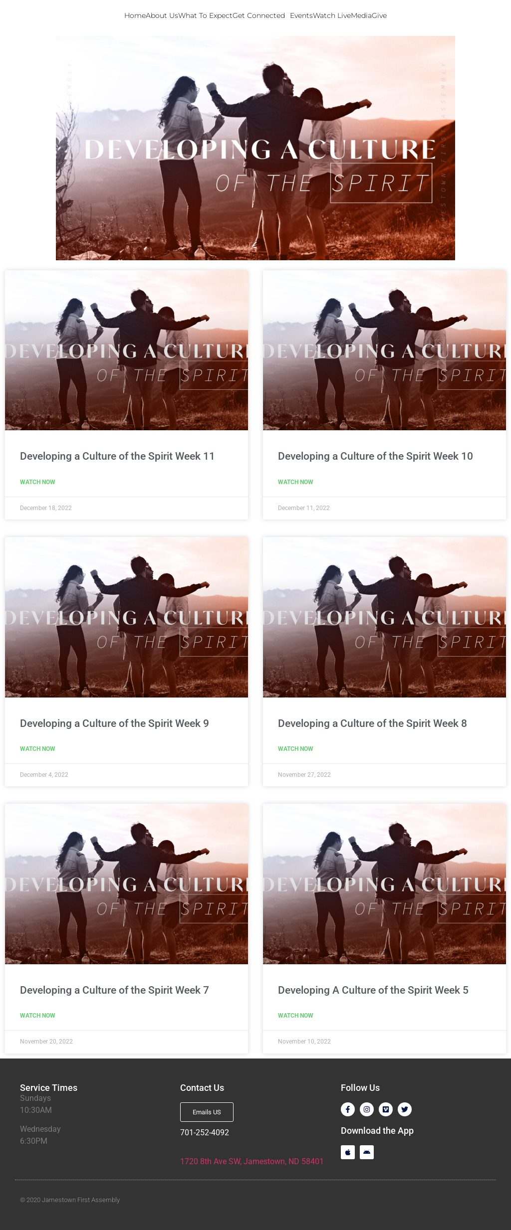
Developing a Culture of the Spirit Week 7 (114, 990)
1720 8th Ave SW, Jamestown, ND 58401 (252, 1161)
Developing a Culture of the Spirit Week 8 (372, 723)
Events (301, 15)
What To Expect (205, 15)
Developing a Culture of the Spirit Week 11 (117, 456)
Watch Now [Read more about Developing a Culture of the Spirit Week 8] (295, 748)
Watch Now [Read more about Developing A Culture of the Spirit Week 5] (295, 1015)
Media (361, 15)
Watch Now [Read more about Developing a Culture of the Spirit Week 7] (37, 1015)
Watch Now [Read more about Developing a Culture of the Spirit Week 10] (295, 482)
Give (379, 15)
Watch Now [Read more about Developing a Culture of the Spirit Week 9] (37, 748)
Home (135, 15)
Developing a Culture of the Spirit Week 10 (375, 456)
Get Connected (261, 15)
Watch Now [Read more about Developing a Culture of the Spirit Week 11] (37, 482)
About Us (162, 15)
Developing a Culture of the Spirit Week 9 (114, 723)
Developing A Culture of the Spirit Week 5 (373, 990)
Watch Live (332, 15)
